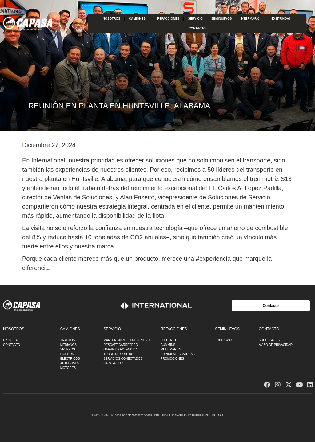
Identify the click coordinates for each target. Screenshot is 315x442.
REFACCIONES (168, 18)
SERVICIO (195, 18)
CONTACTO (197, 28)
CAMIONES (139, 19)
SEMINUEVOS (221, 18)
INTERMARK (251, 19)
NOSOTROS (111, 18)
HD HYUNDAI (280, 18)
